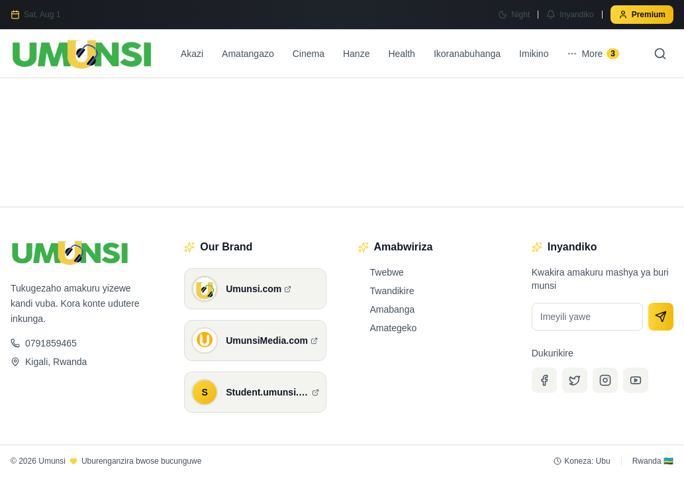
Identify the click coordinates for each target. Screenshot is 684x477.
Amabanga (386, 309)
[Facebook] (544, 380)
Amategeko (387, 328)
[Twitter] (574, 380)
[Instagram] (605, 380)
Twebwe (381, 272)
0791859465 (44, 343)
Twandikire (386, 291)
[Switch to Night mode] (514, 14)
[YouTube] (635, 380)
